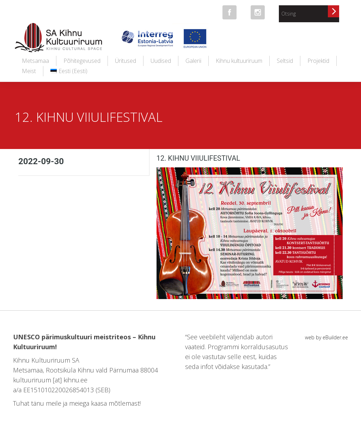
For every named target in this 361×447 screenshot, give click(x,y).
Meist (29, 71)
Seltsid (285, 61)
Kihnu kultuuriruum (239, 61)
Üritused (125, 61)
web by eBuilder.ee (326, 337)
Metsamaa (35, 61)
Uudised (161, 61)
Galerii (193, 61)
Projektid (318, 61)
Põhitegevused (81, 61)
